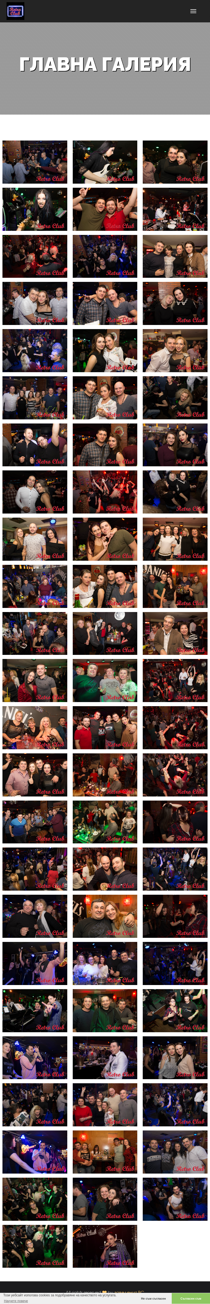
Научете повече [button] (16, 1301)
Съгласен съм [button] (190, 1298)
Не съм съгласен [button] (153, 1298)
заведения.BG (129, 1292)
